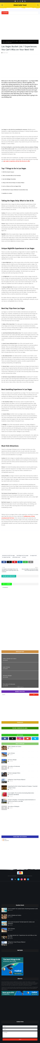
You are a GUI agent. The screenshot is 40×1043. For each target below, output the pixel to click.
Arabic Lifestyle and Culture (9, 658)
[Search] (15, 695)
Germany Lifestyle (7, 675)
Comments (6, 840)
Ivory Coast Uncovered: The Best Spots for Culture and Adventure (21, 922)
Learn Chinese (6, 667)
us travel (24, 557)
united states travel (16, 557)
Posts (4, 839)
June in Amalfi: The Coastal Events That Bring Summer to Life (23, 908)
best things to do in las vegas (22, 555)
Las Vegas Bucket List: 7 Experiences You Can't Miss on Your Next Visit (22, 936)
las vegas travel (33, 555)
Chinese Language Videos (14, 773)
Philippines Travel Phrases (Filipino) (16, 779)
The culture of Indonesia (9, 684)
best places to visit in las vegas (12, 41)
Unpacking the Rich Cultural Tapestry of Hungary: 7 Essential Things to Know (22, 787)
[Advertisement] (20, 26)
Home (4, 41)
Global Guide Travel (20, 5)
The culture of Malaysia (13, 806)
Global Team (5, 52)
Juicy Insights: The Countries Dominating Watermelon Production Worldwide (21, 793)
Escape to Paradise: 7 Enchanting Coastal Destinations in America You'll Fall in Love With (21, 800)
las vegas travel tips (6, 557)
